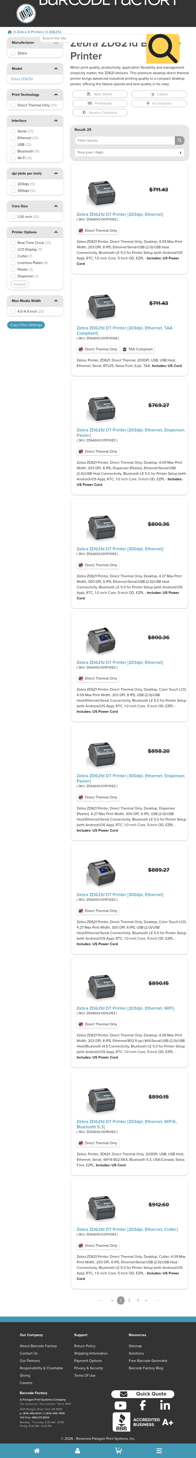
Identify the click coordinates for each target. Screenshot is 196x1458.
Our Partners (30, 1361)
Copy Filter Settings (26, 325)
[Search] (163, 36)
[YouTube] (120, 1405)
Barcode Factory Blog (146, 1368)
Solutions (136, 1353)
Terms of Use (85, 1375)
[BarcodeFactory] (26, 13)
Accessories (159, 103)
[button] (56, 68)
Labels (159, 94)
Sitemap (135, 1346)
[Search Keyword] (93, 25)
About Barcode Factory (38, 1346)
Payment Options (88, 1361)
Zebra (21, 32)
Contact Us (29, 1353)
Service (99, 113)
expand (20, 284)
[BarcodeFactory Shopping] (118, 1450)
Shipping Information (91, 1353)
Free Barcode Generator (148, 1361)
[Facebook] (142, 1405)
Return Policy (85, 1346)
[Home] (9, 32)
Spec (99, 94)
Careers (26, 1383)
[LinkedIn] (165, 1405)
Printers (37, 32)
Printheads (100, 103)
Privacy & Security (88, 1368)
